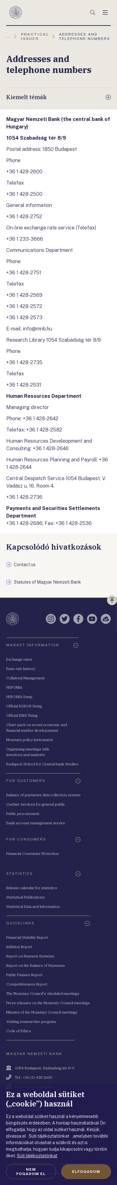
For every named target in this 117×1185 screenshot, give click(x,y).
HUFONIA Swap (19, 696)
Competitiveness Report (26, 984)
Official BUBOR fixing (24, 706)
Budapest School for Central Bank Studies (42, 764)
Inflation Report (19, 946)
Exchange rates (19, 659)
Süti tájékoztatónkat (37, 1155)
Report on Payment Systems (30, 956)
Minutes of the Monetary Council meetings (41, 1012)
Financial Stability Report (27, 937)
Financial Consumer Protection (32, 853)
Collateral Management (25, 678)
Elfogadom (86, 1171)
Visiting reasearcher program (31, 1021)
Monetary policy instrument (29, 739)
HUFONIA (14, 687)
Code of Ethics (18, 1030)
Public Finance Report (24, 974)
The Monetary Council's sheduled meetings (42, 993)
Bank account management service (35, 823)
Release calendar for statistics (31, 887)
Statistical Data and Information (33, 906)
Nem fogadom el (31, 1171)
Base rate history (20, 668)
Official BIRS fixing (21, 715)
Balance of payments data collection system (43, 794)
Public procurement (22, 813)
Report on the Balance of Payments (35, 965)
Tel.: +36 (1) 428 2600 (33, 1077)
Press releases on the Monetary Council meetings (48, 1002)
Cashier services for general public (35, 804)
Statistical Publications (25, 897)
